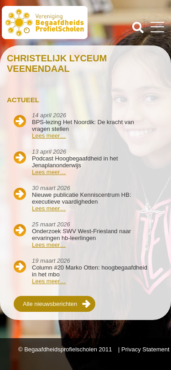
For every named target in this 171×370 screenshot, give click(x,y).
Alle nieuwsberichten (50, 303)
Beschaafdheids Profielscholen (45, 24)
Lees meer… (49, 135)
